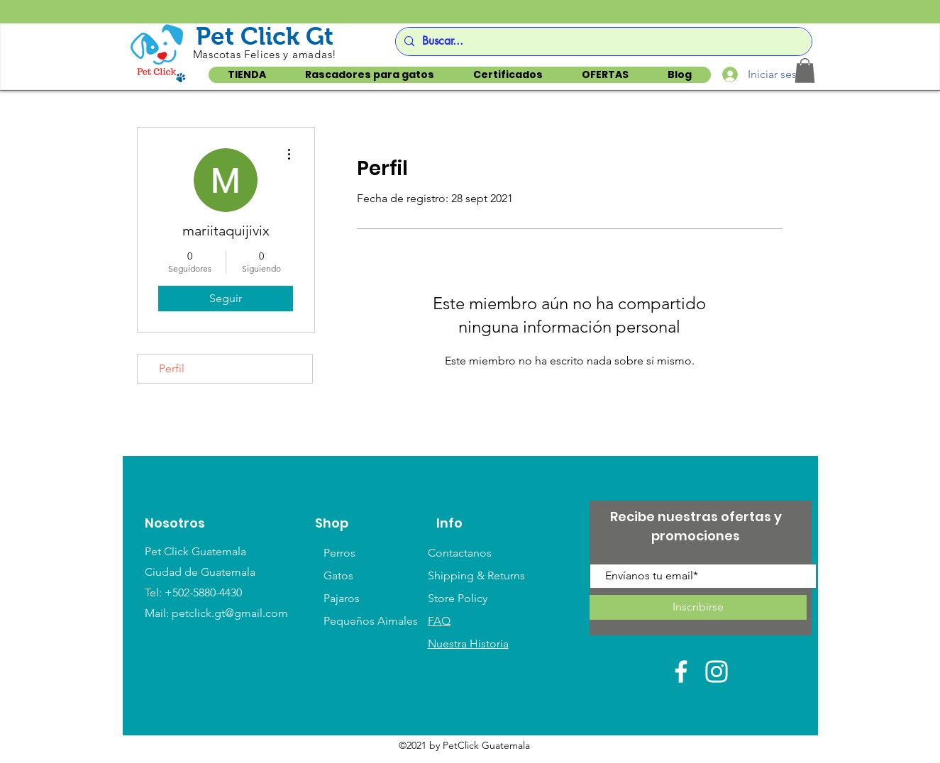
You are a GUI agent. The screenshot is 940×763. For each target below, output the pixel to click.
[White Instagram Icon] (716, 671)
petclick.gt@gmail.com (230, 613)
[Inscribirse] (698, 607)
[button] (805, 70)
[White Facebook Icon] (681, 671)
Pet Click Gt (264, 36)
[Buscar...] (602, 41)
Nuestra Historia (468, 643)
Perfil (171, 368)
